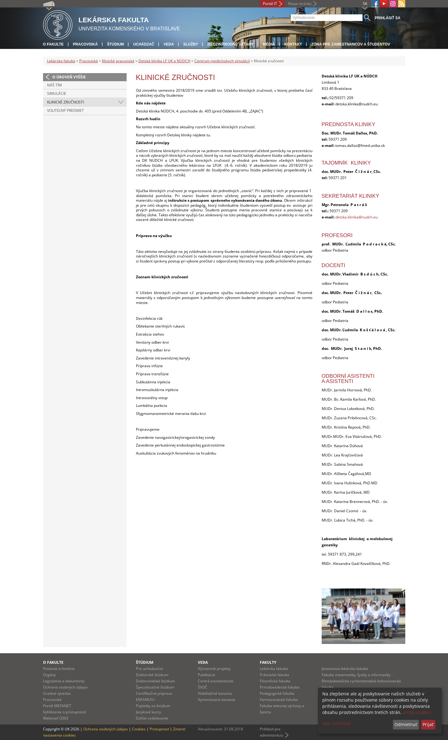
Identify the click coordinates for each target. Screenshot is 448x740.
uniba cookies (417, 712)
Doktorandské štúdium (155, 681)
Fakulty (268, 662)
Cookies (139, 729)
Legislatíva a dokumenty (64, 681)
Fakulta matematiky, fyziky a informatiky (356, 674)
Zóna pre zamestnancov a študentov (350, 44)
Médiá (269, 44)
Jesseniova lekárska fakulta (345, 668)
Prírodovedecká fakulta (279, 687)
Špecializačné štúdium (155, 687)
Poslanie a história (59, 668)
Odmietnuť (405, 724)
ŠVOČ (202, 687)
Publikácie (206, 674)
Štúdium (115, 44)
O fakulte (53, 44)
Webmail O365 (55, 718)
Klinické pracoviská (118, 61)
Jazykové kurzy (148, 712)
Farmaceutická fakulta (279, 699)
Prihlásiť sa (387, 18)
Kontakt (293, 44)
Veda (168, 44)
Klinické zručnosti (65, 102)
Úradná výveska (57, 693)
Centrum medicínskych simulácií (222, 61)
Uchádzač (143, 44)
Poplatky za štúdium (153, 705)
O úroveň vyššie (69, 77)
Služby (190, 44)
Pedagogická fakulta (277, 693)
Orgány (49, 674)
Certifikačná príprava (154, 693)
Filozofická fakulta (275, 681)
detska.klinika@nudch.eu (356, 217)
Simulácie (56, 93)
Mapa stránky (299, 3)
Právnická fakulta (274, 674)
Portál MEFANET (57, 705)
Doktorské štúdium (152, 674)
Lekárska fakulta (61, 61)
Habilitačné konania (215, 693)
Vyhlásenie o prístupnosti (64, 712)
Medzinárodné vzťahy (230, 44)
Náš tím (54, 85)
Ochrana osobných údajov (65, 687)
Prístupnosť (159, 729)
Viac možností (336, 723)
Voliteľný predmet (65, 110)
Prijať (428, 724)
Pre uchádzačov (149, 668)
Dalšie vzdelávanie (152, 718)
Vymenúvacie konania (216, 699)
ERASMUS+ (145, 699)
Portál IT (270, 3)
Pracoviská (85, 44)
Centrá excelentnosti (215, 681)
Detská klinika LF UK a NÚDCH (164, 61)
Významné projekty (214, 668)
